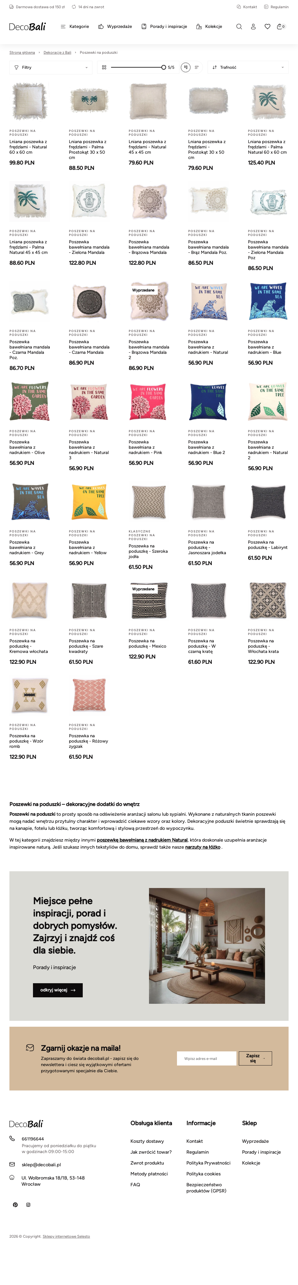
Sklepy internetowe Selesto (66, 1236)
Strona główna (22, 52)
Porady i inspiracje (261, 1152)
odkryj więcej (57, 990)
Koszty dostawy (147, 1141)
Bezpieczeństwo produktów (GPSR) (206, 1188)
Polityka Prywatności (208, 1163)
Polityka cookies (203, 1174)
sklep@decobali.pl (41, 1164)
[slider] (163, 67)
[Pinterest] (15, 1205)
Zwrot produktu (147, 1163)
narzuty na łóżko (202, 847)
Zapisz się (255, 1058)
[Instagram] (28, 1205)
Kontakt (247, 7)
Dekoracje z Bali (57, 52)
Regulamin (276, 7)
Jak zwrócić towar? (151, 1152)
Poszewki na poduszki (98, 52)
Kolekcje (251, 1163)
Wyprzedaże (255, 1141)
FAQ (135, 1184)
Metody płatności (149, 1174)
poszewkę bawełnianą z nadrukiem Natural (142, 840)
